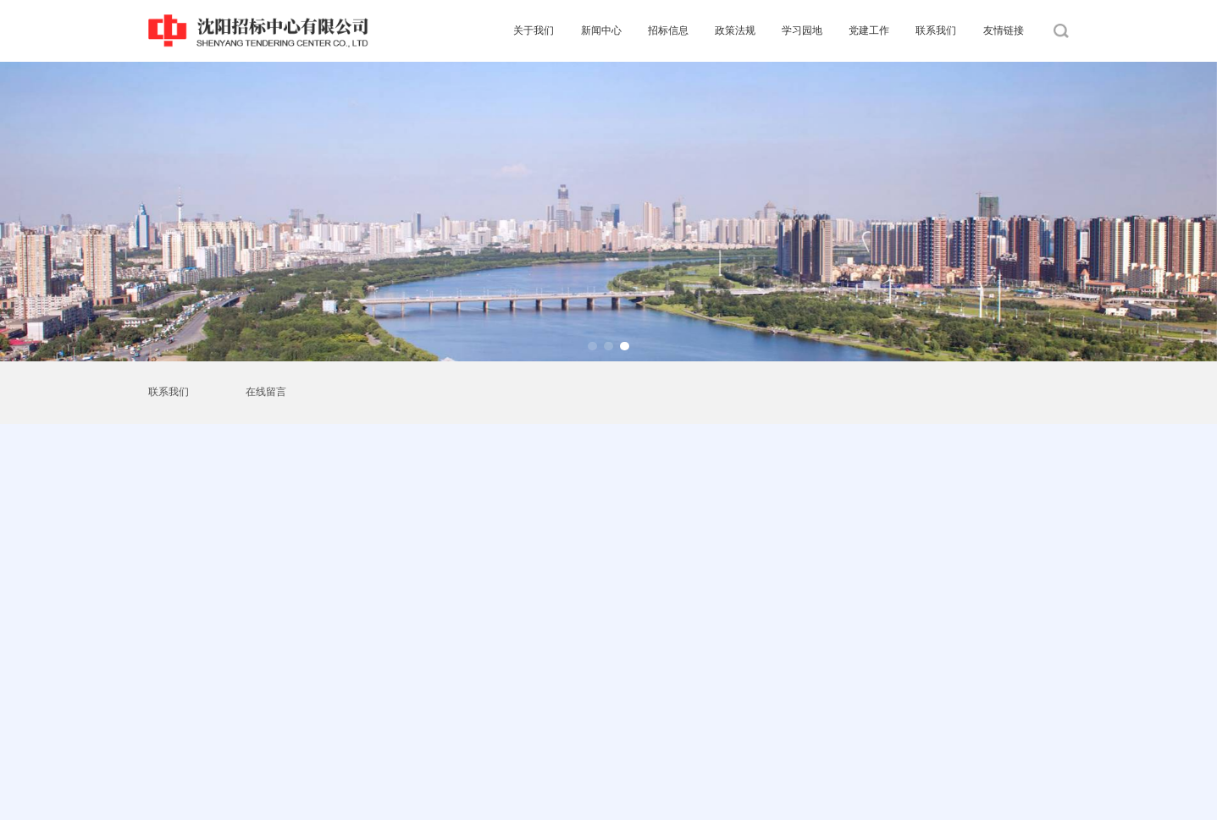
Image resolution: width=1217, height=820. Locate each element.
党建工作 (869, 30)
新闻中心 (601, 30)
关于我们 (533, 30)
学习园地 (802, 30)
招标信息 (668, 30)
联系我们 (936, 30)
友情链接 (1003, 30)
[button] (592, 346)
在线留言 (266, 392)
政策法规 (735, 30)
